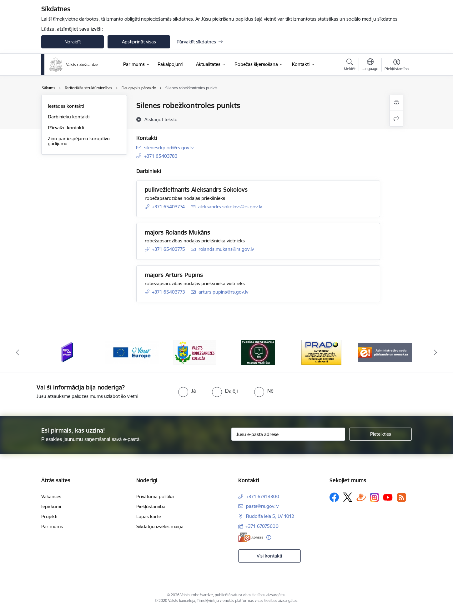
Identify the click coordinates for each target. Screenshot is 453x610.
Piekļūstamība (150, 506)
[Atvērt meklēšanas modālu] (350, 65)
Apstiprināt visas (139, 42)
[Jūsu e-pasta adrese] (288, 434)
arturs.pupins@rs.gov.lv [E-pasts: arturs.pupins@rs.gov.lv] (223, 292)
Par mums (52, 526)
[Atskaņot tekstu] (161, 119)
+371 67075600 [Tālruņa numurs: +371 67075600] (262, 526)
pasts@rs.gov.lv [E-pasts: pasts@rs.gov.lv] (262, 506)
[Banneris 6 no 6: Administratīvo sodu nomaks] (385, 352)
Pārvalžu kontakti (66, 128)
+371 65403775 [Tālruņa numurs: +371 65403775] (168, 249)
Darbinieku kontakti (68, 117)
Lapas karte (148, 516)
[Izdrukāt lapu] (396, 103)
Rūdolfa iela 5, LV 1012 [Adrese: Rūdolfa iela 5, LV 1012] (270, 516)
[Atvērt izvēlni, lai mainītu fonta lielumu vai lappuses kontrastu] (396, 65)
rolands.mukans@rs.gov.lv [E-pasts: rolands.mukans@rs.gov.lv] (226, 249)
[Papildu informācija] (268, 537)
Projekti (49, 516)
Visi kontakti (269, 556)
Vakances (51, 496)
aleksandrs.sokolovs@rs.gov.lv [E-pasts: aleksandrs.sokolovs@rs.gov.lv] (230, 207)
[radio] (187, 390)
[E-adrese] (250, 537)
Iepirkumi (51, 506)
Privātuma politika (155, 496)
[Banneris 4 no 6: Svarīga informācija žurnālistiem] (258, 352)
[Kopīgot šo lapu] (396, 118)
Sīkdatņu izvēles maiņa (160, 526)
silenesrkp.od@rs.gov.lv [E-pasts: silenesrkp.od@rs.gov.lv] (169, 148)
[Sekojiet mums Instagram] (374, 497)
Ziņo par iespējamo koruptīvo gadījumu (79, 141)
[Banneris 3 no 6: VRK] (195, 352)
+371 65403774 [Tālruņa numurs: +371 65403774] (168, 207)
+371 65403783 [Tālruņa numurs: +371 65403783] (161, 156)
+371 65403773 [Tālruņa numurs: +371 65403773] (168, 292)
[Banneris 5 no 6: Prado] (321, 352)
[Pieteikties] (380, 434)
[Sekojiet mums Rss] (401, 497)
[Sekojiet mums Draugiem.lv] (361, 497)
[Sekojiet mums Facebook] (334, 497)
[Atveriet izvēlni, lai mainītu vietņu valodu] (370, 65)
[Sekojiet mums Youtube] (388, 497)
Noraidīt (72, 42)
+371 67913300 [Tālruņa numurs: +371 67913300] (262, 496)
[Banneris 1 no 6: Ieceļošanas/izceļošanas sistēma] (68, 352)
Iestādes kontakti (66, 106)
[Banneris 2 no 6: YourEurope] (132, 352)
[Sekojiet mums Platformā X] (347, 497)
